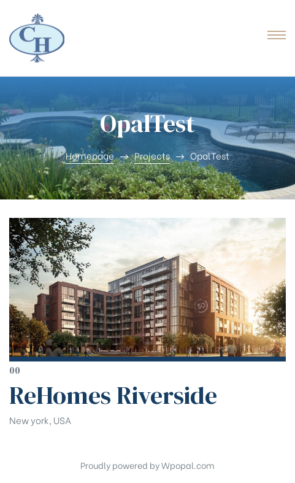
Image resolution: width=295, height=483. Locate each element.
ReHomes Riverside (113, 395)
